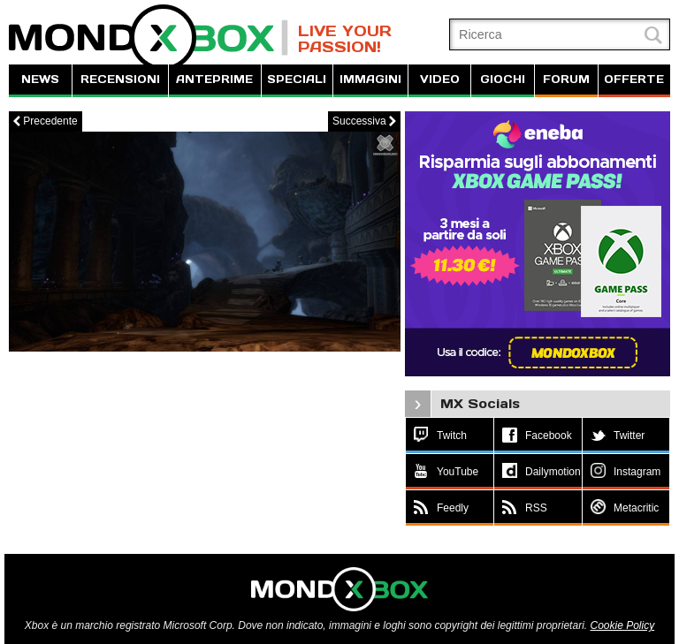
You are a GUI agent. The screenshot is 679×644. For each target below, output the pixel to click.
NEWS (40, 79)
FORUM (566, 79)
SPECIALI (296, 79)
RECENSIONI (120, 79)
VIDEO (440, 79)
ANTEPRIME (214, 79)
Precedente (45, 121)
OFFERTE (634, 79)
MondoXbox (148, 37)
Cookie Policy (622, 625)
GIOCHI (502, 79)
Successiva (364, 121)
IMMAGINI (370, 79)
